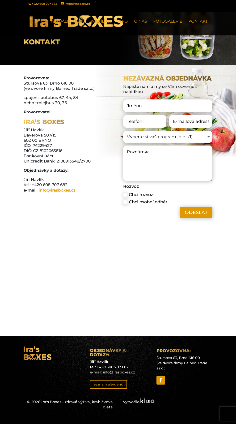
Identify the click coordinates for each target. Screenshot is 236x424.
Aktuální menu (68, 22)
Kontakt (198, 22)
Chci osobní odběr (145, 202)
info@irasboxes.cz (57, 190)
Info (122, 22)
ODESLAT (196, 212)
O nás (140, 22)
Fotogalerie (167, 22)
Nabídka (101, 22)
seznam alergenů (108, 384)
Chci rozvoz (138, 194)
